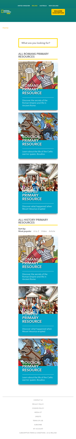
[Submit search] (53, 43)
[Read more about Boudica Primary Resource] (38, 126)
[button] (67, 12)
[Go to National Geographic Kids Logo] (6, 12)
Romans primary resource (32, 89)
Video (44, 231)
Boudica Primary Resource (32, 140)
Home (5, 28)
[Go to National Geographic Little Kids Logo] (18, 15)
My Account (38, 429)
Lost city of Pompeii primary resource (34, 193)
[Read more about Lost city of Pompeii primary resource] (38, 177)
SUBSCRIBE (38, 425)
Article (52, 231)
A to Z (36, 231)
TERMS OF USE (38, 421)
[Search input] (38, 43)
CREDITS (38, 416)
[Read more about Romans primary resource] (38, 75)
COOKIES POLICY (38, 408)
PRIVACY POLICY (38, 404)
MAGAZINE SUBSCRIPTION (58, 12)
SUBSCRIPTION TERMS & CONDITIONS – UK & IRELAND (38, 433)
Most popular (24, 231)
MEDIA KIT (38, 412)
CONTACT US (38, 400)
